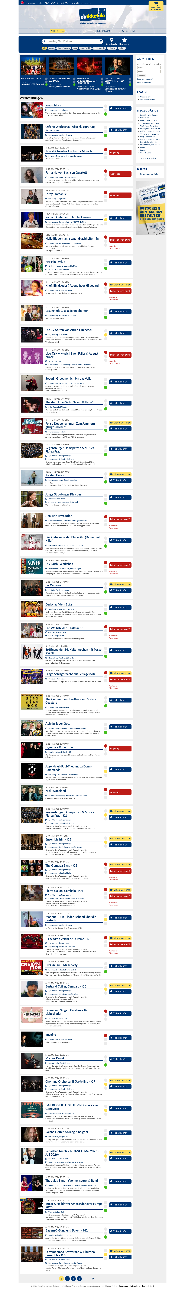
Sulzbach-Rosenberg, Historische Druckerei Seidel (68, 795)
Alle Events (57, 31)
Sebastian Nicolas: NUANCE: (57, 1159)
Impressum (86, 3)
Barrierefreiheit (148, 1286)
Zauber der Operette (31, 79)
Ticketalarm (103, 31)
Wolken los (144, 118)
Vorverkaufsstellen (34, 3)
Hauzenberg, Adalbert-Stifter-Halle (61, 658)
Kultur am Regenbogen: (55, 632)
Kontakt (75, 3)
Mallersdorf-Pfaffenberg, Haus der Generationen (67, 728)
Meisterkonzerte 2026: (55, 498)
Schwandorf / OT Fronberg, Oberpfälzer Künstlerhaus (69, 364)
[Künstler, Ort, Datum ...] (72, 41)
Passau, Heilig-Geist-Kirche (58, 1063)
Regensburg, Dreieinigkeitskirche (61, 459)
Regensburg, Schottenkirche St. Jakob (63, 994)
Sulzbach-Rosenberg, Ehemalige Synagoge (65, 156)
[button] (141, 75)
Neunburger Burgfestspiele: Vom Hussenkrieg (87, 81)
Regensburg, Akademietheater (60, 135)
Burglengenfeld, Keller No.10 (59, 752)
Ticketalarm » (114, 248)
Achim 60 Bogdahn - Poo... (151, 139)
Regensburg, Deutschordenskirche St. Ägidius (66, 898)
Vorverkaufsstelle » (147, 99)
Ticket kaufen (118, 108)
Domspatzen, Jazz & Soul (150, 145)
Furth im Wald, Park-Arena (58, 590)
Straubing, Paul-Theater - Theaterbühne (63, 774)
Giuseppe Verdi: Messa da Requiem (59, 80)
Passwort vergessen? (145, 79)
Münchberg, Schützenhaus (58, 269)
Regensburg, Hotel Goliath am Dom (62, 315)
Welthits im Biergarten (149, 126)
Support (60, 3)
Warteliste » (113, 246)
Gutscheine (128, 31)
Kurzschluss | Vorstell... (149, 174)
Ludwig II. (144, 147)
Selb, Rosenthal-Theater (57, 407)
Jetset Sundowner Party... (150, 123)
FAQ (47, 3)
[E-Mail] (149, 67)
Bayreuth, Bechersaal (56, 679)
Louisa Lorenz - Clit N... (149, 120)
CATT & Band (145, 153)
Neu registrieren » (144, 82)
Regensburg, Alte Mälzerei (58, 707)
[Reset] (101, 41)
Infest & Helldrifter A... (149, 115)
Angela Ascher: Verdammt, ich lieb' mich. (114, 81)
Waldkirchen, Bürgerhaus (58, 1137)
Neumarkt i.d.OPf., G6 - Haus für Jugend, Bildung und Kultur (72, 1185)
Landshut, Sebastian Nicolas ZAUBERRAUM (65, 1162)
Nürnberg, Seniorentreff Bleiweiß (61, 609)
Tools (67, 3)
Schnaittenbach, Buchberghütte (61, 1113)
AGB (53, 3)
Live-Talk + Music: (53, 361)
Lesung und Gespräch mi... (150, 128)
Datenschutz (135, 1286)
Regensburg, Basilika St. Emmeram (61, 946)
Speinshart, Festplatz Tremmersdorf (62, 970)
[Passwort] (149, 71)
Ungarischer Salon (147, 136)
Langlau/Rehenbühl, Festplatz (60, 1235)
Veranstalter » (145, 97)
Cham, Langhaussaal (56, 636)
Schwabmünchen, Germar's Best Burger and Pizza (67, 520)
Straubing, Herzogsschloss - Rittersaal (63, 502)
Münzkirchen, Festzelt (56, 432)
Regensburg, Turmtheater (58, 110)
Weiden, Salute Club (56, 1212)
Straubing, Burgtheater (57, 199)
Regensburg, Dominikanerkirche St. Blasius (65, 847)
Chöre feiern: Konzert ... (149, 134)
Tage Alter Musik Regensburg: (58, 455)
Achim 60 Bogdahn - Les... (150, 131)
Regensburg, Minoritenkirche (59, 873)
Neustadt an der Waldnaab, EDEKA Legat (64, 568)
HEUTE (80, 31)
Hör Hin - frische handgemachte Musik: (61, 266)
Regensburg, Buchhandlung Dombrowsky (64, 243)
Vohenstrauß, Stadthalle (57, 1018)
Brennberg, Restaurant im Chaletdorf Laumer (66, 545)
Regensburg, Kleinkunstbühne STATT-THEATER (67, 222)
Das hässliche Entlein (148, 142)
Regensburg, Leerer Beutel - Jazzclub (62, 177)
